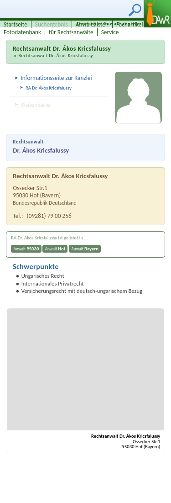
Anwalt (26, 249)
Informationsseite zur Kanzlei (56, 78)
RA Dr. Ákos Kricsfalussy (49, 88)
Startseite (15, 24)
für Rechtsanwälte (71, 32)
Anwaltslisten (92, 24)
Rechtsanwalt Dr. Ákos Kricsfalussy (55, 55)
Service (110, 32)
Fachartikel (129, 24)
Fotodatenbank (22, 32)
